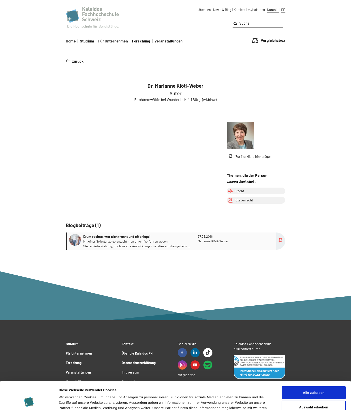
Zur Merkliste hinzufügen (249, 156)
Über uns (204, 10)
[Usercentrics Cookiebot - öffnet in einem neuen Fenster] (29, 401)
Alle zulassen (313, 366)
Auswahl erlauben (313, 381)
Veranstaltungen (168, 41)
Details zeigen (238, 401)
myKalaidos (256, 10)
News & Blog (222, 10)
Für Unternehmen (113, 41)
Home (71, 41)
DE (283, 10)
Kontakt (273, 10)
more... (176, 241)
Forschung (141, 41)
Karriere (240, 10)
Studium (87, 41)
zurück (78, 61)
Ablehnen (313, 395)
